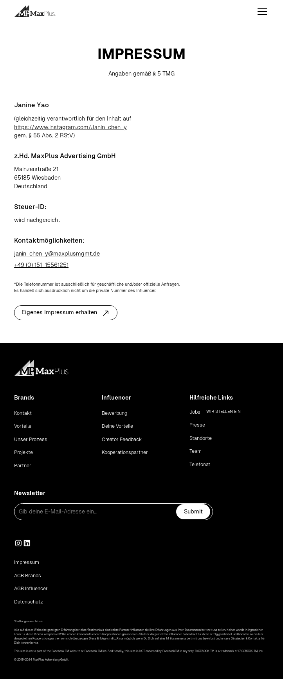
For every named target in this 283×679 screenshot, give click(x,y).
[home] (43, 11)
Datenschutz (28, 602)
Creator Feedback (122, 439)
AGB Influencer (31, 588)
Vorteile (22, 426)
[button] (261, 11)
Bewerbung (114, 413)
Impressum (26, 562)
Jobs (194, 412)
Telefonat (199, 464)
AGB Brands (27, 575)
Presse (197, 425)
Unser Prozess (30, 439)
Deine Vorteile (117, 426)
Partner (22, 465)
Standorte (200, 438)
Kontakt (23, 413)
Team (195, 451)
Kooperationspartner (125, 452)
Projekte (23, 452)
